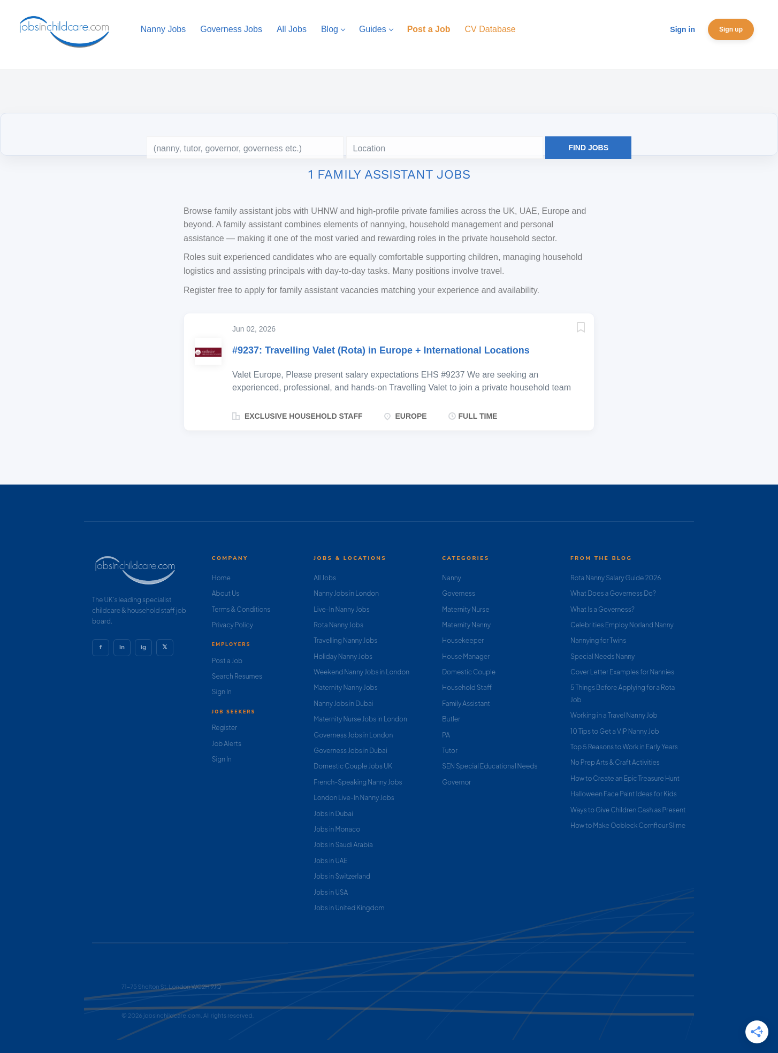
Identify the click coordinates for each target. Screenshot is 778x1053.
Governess (458, 593)
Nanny (451, 578)
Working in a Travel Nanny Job (614, 715)
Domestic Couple (468, 672)
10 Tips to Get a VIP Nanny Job (614, 731)
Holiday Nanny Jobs (343, 656)
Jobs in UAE (330, 861)
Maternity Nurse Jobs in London (360, 719)
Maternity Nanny (466, 625)
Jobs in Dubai (333, 814)
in (122, 647)
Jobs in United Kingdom (349, 908)
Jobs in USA (331, 892)
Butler (451, 719)
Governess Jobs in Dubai (350, 751)
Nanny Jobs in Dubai (343, 704)
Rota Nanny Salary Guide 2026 (615, 578)
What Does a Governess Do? (613, 593)
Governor (456, 782)
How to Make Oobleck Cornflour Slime (627, 825)
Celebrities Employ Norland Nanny (622, 625)
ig (143, 647)
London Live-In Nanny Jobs (354, 798)
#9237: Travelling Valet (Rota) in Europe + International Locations (381, 350)
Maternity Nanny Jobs (345, 687)
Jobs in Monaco (337, 829)
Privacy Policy (232, 625)
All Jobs (325, 578)
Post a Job (227, 661)
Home (221, 578)
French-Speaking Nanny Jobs (358, 782)
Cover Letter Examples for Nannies (622, 672)
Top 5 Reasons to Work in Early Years (624, 747)
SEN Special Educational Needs (489, 766)
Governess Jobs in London (353, 735)
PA (446, 735)
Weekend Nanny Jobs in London (361, 672)
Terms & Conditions (241, 609)
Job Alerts (226, 744)
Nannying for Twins (598, 640)
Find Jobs (588, 147)
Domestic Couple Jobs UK (353, 766)
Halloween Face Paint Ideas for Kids (623, 794)
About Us (226, 593)
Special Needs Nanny (602, 656)
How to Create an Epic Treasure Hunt (625, 778)
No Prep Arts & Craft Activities (615, 762)
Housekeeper (463, 640)
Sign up (731, 29)
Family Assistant (466, 704)
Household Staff (467, 687)
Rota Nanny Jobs (338, 625)
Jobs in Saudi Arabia (343, 845)
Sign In (222, 692)
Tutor (449, 751)
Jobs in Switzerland (342, 876)
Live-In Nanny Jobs (342, 609)
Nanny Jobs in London (346, 593)
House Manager (466, 656)
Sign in (682, 29)
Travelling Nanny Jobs (345, 640)
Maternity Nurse (465, 609)
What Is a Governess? (602, 609)
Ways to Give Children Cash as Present (628, 810)
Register (224, 728)
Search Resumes (237, 676)
